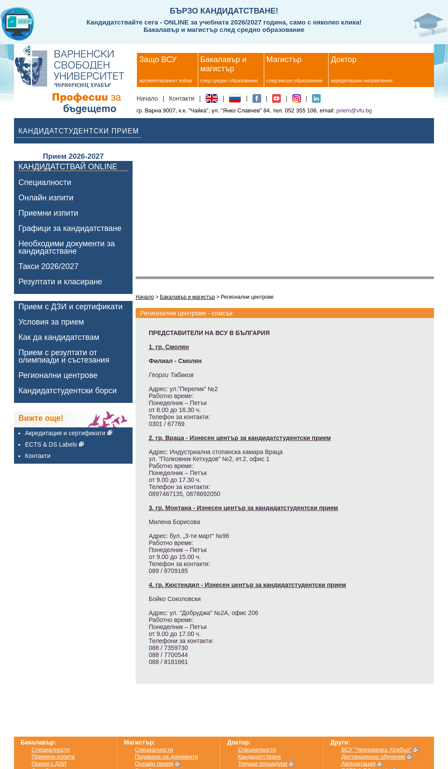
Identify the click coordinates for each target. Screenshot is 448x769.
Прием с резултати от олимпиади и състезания (63, 356)
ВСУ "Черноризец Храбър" (376, 749)
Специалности (44, 182)
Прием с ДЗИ (49, 763)
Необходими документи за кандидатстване (66, 247)
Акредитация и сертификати (65, 433)
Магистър (283, 59)
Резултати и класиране (60, 282)
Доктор (344, 59)
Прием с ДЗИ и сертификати (70, 307)
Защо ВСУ (158, 59)
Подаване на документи (166, 756)
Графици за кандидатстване (70, 228)
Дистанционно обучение (373, 756)
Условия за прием (51, 322)
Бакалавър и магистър (223, 64)
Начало (147, 98)
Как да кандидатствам (58, 337)
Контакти (181, 98)
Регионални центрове (58, 375)
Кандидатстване (259, 756)
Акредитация (358, 763)
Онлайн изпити (46, 198)
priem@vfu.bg (354, 110)
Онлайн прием (154, 763)
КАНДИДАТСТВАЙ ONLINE (67, 167)
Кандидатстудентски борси (67, 391)
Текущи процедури (262, 763)
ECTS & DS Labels (51, 444)
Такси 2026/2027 (48, 266)
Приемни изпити (48, 213)
